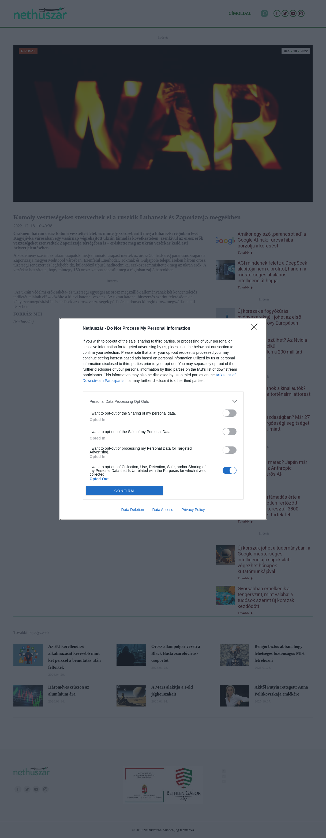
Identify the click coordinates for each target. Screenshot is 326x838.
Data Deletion (132, 510)
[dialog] (163, 419)
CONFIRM (124, 491)
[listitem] (163, 401)
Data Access (162, 510)
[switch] (230, 413)
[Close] (256, 329)
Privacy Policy (193, 510)
